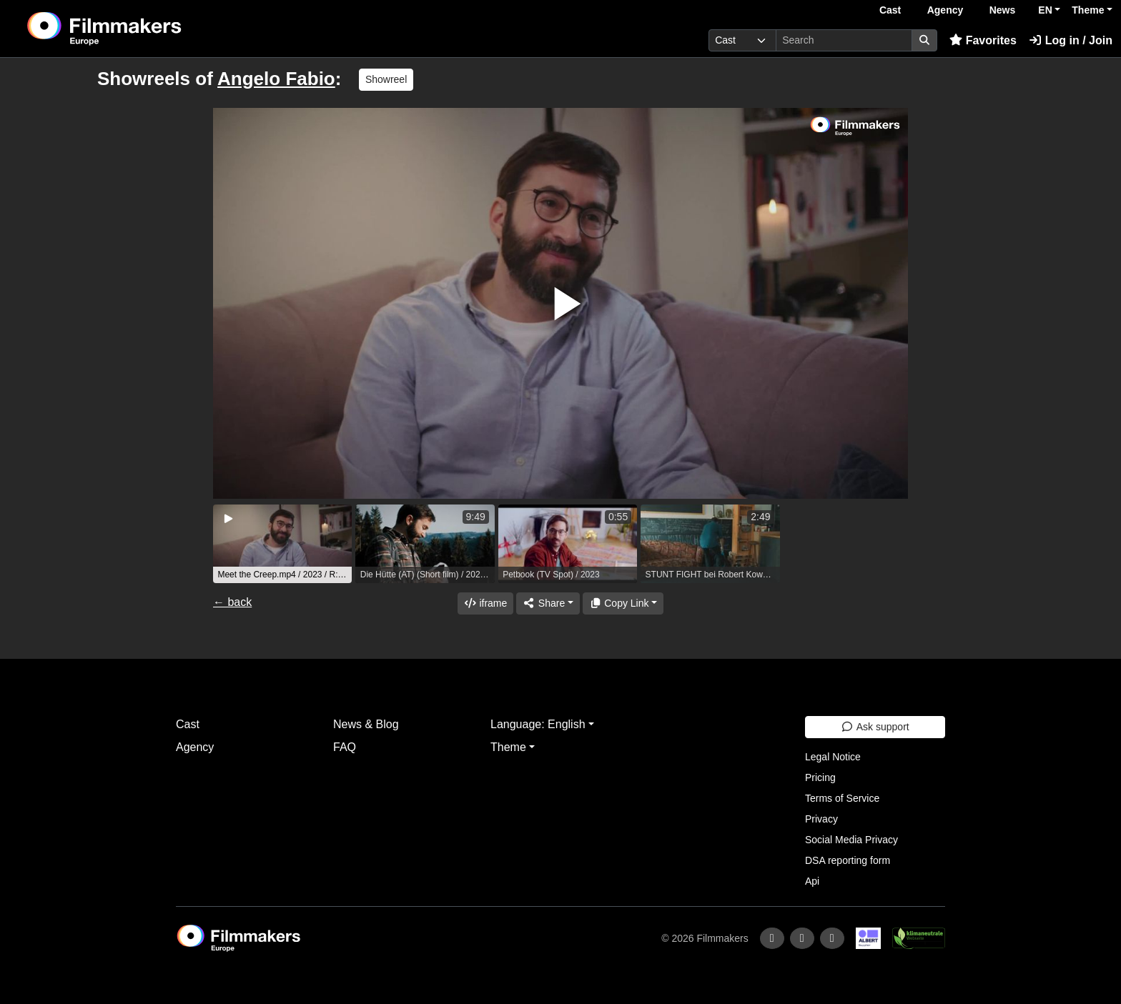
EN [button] (1045, 10)
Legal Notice (833, 756)
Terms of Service (842, 798)
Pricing (820, 777)
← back (232, 602)
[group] (282, 544)
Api (812, 881)
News (1002, 10)
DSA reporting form (847, 860)
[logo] (140, 28)
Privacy (821, 819)
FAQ (344, 747)
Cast (890, 10)
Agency (945, 10)
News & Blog (366, 724)
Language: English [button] (538, 724)
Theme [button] (1088, 10)
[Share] (547, 603)
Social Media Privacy (851, 839)
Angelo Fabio (276, 78)
